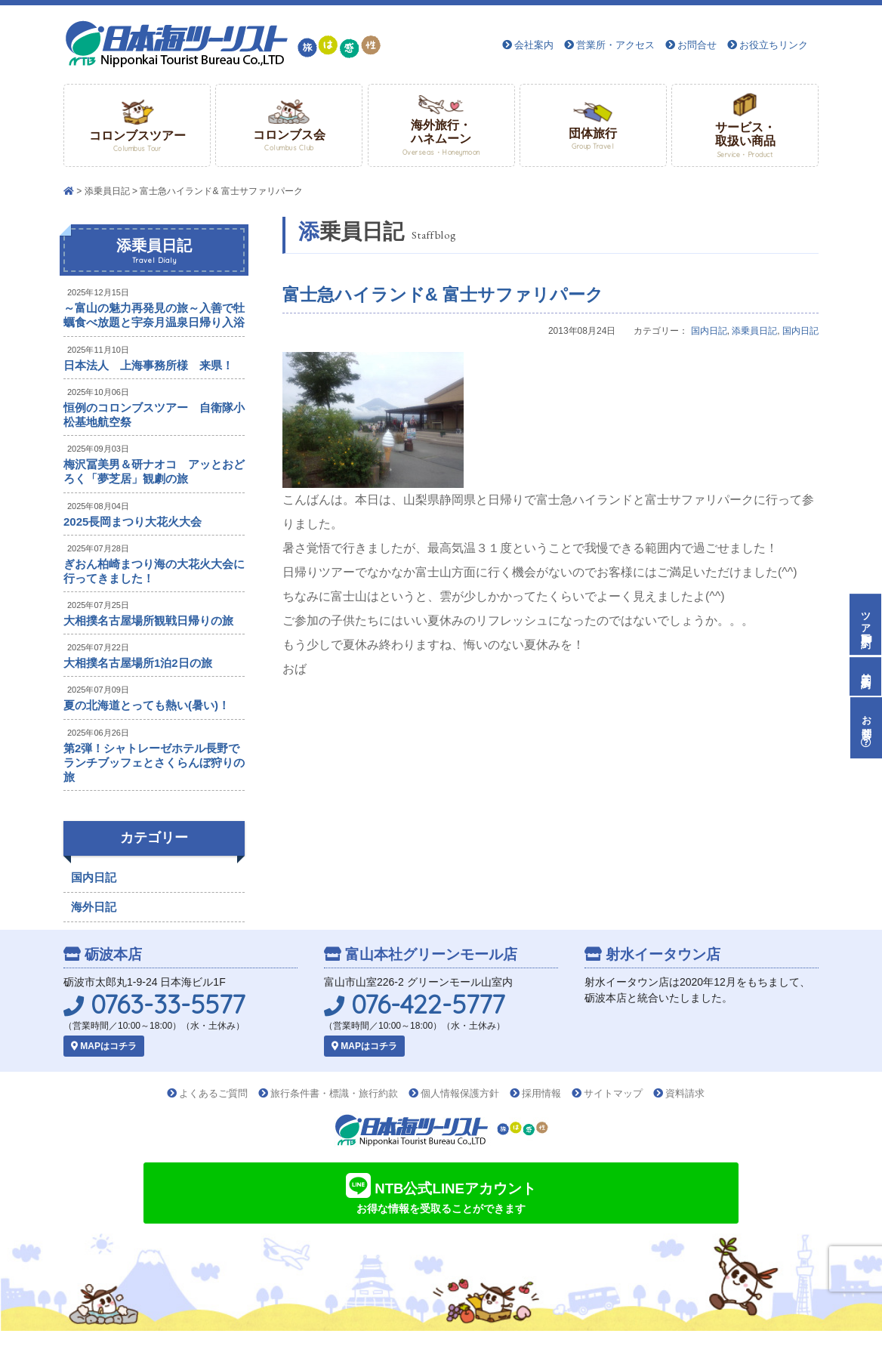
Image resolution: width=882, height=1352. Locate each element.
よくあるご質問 (213, 1093)
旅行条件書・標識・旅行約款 (334, 1093)
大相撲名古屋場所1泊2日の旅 (137, 662)
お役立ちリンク (773, 45)
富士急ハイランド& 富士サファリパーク (442, 294)
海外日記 (93, 906)
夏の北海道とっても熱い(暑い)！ (146, 705)
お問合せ (697, 45)
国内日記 (709, 331)
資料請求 (685, 1093)
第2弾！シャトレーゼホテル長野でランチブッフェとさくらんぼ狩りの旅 (154, 762)
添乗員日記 (107, 191)
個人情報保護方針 (460, 1093)
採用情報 (541, 1093)
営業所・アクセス (615, 45)
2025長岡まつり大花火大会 (132, 521)
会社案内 (534, 45)
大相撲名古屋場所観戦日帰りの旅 (148, 620)
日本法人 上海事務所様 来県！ (148, 365)
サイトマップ (613, 1093)
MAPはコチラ (104, 1046)
